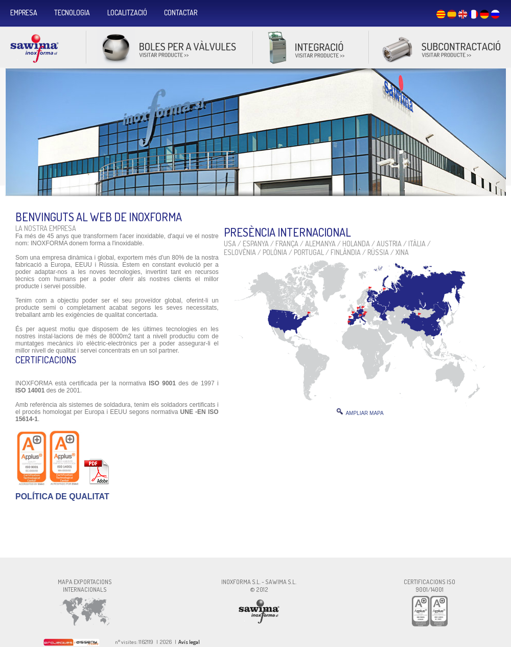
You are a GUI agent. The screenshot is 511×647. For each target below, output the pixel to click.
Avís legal (189, 641)
